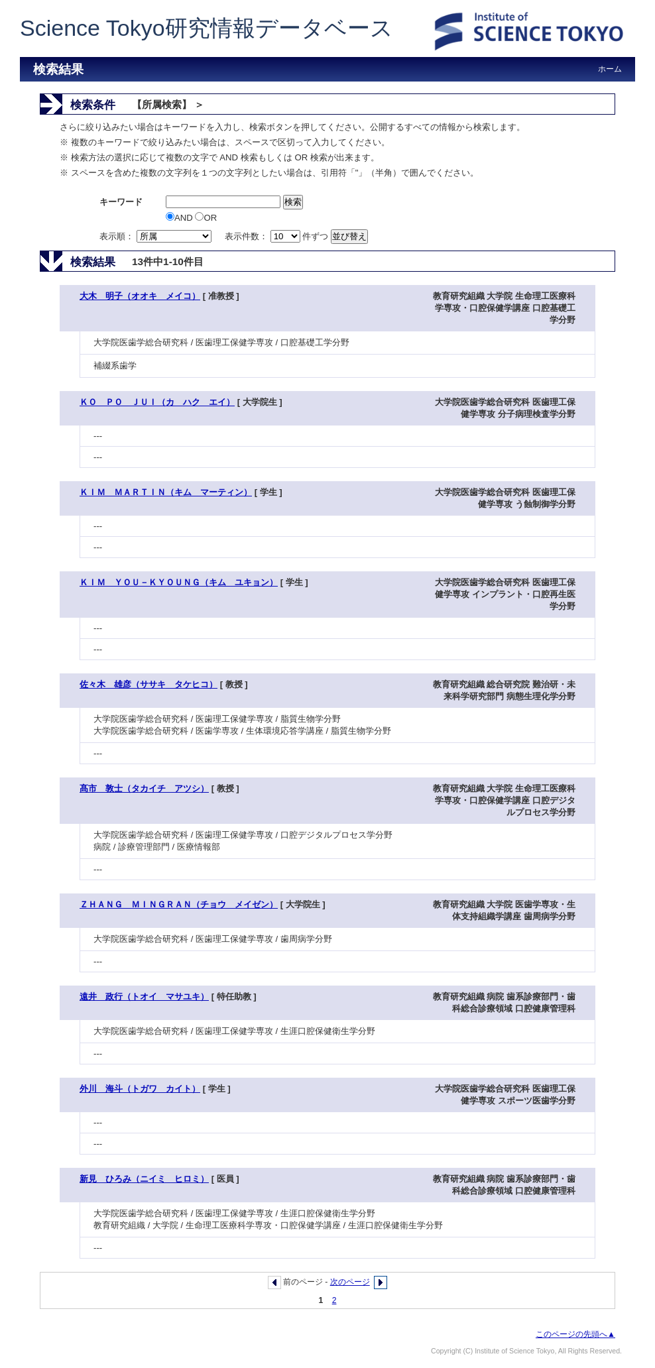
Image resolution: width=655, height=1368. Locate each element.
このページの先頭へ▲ (575, 1334)
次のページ (350, 1281)
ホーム (610, 69)
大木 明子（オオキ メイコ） (140, 296)
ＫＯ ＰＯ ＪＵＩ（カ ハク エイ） (157, 402)
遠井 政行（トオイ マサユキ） (144, 996)
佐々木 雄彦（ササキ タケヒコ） (148, 684)
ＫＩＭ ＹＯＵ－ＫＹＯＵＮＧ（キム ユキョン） (179, 582)
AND (180, 218)
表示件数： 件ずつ (278, 236)
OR (206, 218)
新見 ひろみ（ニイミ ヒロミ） (144, 1179)
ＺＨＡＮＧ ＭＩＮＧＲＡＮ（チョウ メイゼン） (179, 904)
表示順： (156, 236)
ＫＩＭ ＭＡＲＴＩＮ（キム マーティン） (166, 492)
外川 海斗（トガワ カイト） (140, 1089)
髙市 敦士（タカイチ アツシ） (144, 788)
